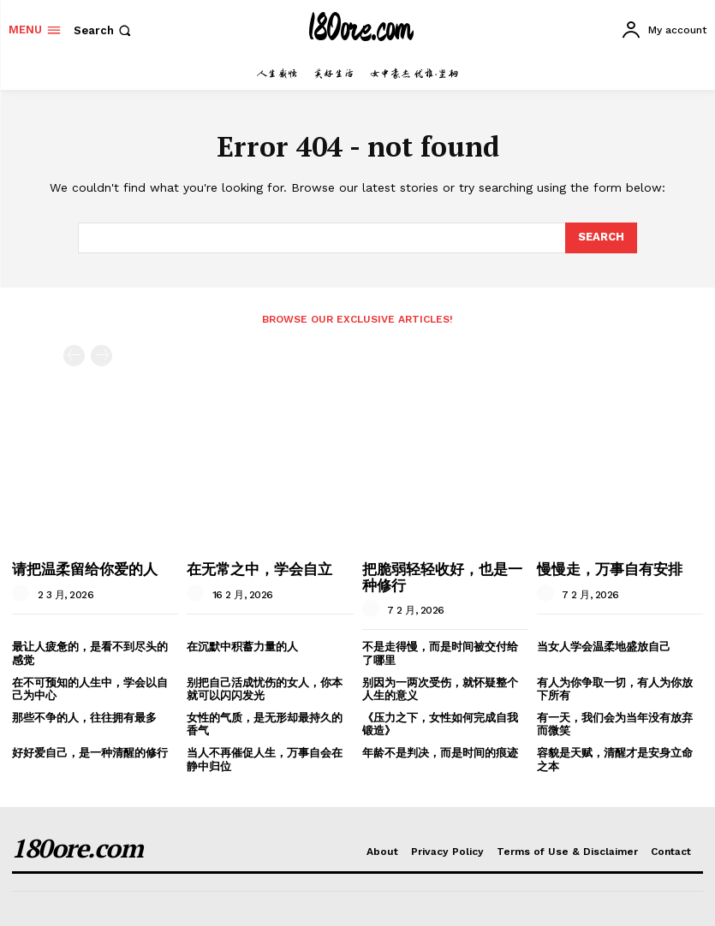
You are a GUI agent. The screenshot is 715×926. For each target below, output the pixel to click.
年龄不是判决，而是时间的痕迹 (440, 752)
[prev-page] (74, 355)
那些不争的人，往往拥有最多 (84, 717)
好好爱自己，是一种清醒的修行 (90, 752)
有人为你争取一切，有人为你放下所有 (615, 689)
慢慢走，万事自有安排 (609, 569)
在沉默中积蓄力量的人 (242, 646)
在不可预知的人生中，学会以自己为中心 (90, 689)
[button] (104, 30)
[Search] (601, 238)
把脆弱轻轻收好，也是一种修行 (442, 577)
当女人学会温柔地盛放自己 (603, 646)
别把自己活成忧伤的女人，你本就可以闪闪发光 (265, 689)
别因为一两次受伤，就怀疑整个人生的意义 (440, 689)
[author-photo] (23, 594)
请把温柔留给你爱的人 (85, 569)
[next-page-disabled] (101, 355)
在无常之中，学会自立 (259, 569)
